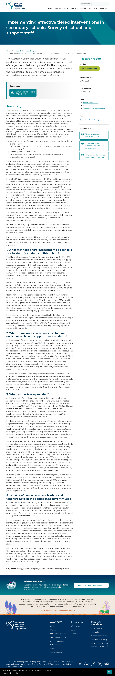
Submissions (55, 645)
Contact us (75, 630)
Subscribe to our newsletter (90, 585)
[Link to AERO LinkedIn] (86, 664)
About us (53, 626)
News (52, 649)
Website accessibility (99, 636)
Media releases (56, 652)
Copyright (95, 632)
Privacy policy (96, 628)
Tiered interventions (90, 103)
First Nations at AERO (58, 637)
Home (8, 51)
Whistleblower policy (99, 640)
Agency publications (58, 641)
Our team (54, 630)
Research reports (30, 51)
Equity (85, 105)
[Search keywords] (92, 3)
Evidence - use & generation (94, 108)
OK (109, 672)
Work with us (76, 626)
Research (17, 51)
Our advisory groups (58, 634)
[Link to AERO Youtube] (106, 664)
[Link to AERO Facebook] (93, 664)
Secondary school (89, 69)
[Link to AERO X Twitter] (100, 664)
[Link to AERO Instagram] (80, 664)
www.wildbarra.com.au (67, 610)
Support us (75, 634)
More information (11, 673)
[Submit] (106, 3)
